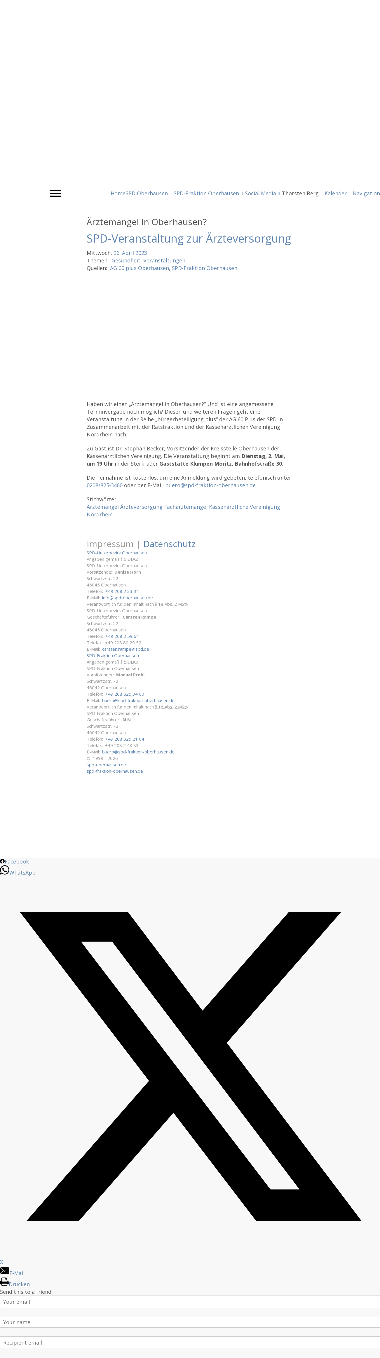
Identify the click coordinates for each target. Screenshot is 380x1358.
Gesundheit (125, 260)
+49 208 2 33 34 (122, 591)
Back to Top (372, 1350)
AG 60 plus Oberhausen (139, 267)
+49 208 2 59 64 (122, 636)
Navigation (366, 193)
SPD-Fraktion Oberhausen (204, 267)
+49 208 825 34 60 (124, 694)
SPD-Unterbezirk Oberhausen (117, 553)
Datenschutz (169, 544)
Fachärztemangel (186, 506)
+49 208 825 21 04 (124, 739)
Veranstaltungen (164, 260)
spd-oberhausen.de (106, 764)
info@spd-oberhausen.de (127, 597)
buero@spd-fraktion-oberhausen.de (210, 485)
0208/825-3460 (105, 485)
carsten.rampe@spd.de (125, 649)
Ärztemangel (103, 506)
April (128, 252)
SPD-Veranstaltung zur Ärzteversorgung (189, 238)
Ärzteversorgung (141, 506)
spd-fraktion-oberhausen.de (115, 771)
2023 (141, 252)
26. (117, 252)
